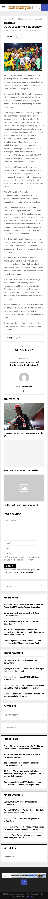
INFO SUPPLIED (11, 30)
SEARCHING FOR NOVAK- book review (21, 470)
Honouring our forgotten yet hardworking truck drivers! (24, 363)
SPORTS (12, 23)
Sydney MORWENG (12, 660)
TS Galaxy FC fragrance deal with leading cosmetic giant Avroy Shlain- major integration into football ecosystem (24, 632)
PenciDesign (30, 896)
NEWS (6, 23)
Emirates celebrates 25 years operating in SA (23, 435)
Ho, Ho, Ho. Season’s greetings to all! (21, 505)
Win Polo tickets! (24, 350)
